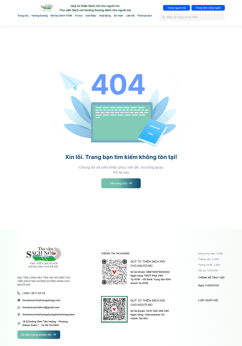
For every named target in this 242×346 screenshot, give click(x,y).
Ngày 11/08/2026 (208, 285)
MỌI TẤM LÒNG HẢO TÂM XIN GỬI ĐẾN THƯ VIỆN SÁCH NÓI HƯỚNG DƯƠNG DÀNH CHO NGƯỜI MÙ (43, 281)
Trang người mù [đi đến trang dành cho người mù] (176, 7)
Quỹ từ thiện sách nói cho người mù (147, 263)
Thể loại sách (144, 15)
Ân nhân (118, 15)
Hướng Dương (40, 15)
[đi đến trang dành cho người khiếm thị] (38, 334)
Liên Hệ (130, 15)
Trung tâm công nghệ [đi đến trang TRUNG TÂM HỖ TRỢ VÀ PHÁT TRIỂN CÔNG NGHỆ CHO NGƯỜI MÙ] (208, 7)
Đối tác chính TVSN (61, 15)
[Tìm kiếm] (192, 17)
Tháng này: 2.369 (208, 259)
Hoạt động (105, 15)
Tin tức (79, 15)
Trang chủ (23, 15)
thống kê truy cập (211, 277)
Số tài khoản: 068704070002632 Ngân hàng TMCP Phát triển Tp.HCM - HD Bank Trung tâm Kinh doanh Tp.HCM (150, 277)
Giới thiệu (91, 15)
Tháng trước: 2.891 (209, 264)
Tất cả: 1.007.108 (208, 270)
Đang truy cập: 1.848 (210, 253)
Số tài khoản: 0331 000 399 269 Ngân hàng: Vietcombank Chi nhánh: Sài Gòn (149, 314)
